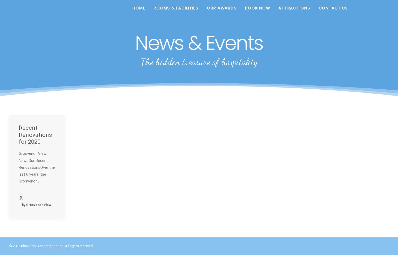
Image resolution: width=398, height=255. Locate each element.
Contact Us (333, 8)
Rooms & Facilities (175, 8)
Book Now (257, 8)
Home (138, 8)
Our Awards (222, 8)
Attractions (294, 8)
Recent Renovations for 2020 (35, 134)
